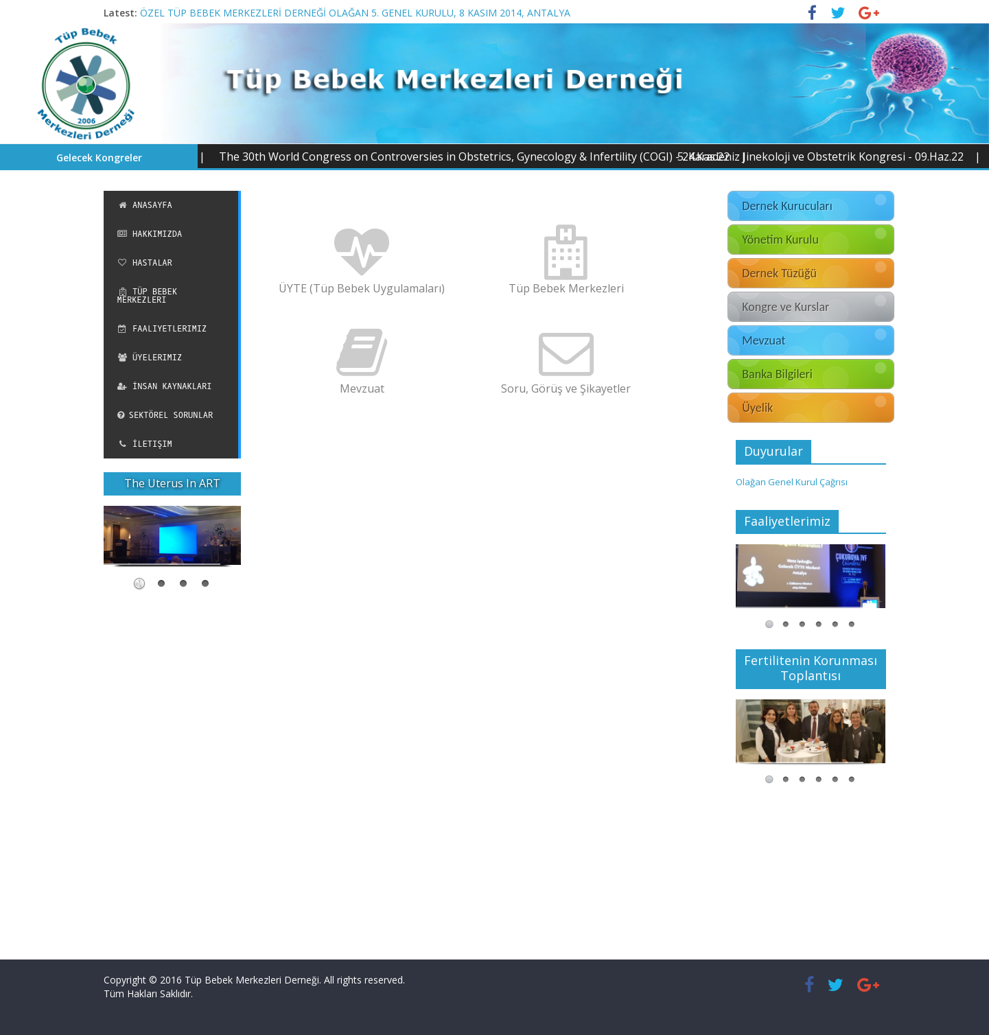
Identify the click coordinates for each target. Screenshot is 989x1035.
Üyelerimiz (150, 357)
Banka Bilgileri (777, 374)
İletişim (144, 444)
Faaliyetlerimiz (162, 328)
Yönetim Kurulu (780, 239)
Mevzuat (763, 340)
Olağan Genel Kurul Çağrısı (792, 482)
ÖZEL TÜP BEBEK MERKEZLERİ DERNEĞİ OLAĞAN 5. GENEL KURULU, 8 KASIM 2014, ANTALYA (355, 12)
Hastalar (144, 262)
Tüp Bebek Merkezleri (147, 295)
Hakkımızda (150, 234)
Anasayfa (144, 205)
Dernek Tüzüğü (779, 273)
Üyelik (757, 407)
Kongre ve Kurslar (785, 306)
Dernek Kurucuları (787, 205)
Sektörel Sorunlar (165, 415)
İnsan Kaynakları (164, 386)
